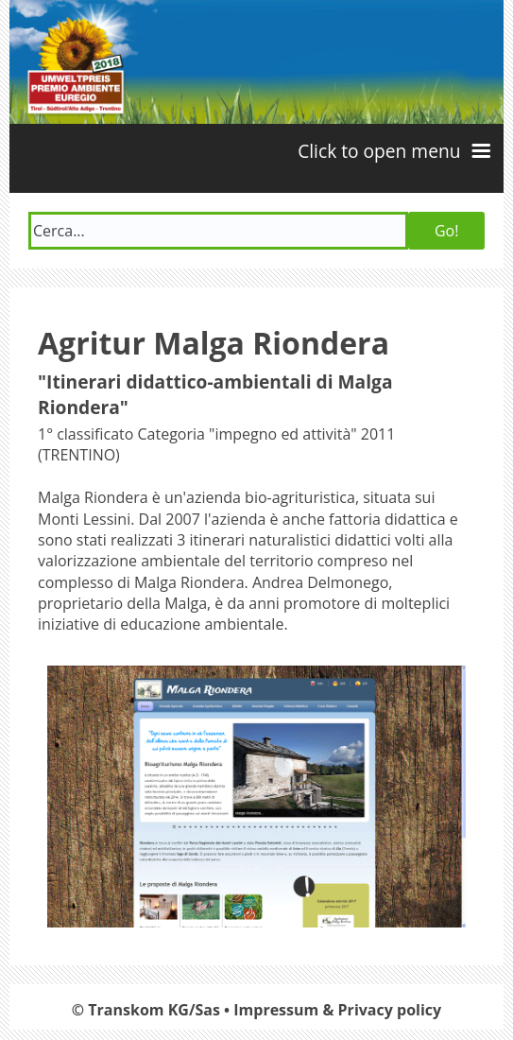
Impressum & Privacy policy (337, 1009)
